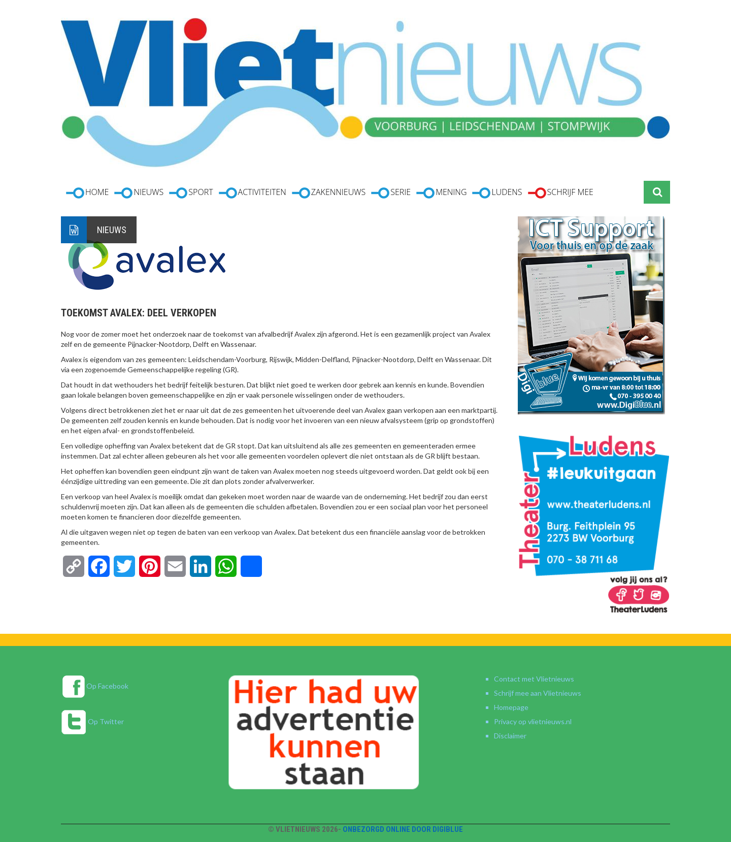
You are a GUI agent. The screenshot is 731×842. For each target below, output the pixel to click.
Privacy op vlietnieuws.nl (533, 721)
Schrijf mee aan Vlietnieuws (537, 693)
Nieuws (111, 229)
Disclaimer (510, 735)
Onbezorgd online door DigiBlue (403, 829)
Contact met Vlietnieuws (534, 678)
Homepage (511, 707)
